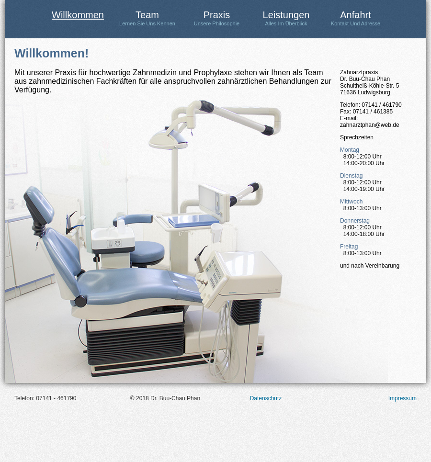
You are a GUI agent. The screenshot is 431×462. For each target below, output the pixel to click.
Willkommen (78, 15)
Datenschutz (266, 398)
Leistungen (286, 18)
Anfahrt (355, 18)
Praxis (216, 18)
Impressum (402, 398)
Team (147, 18)
